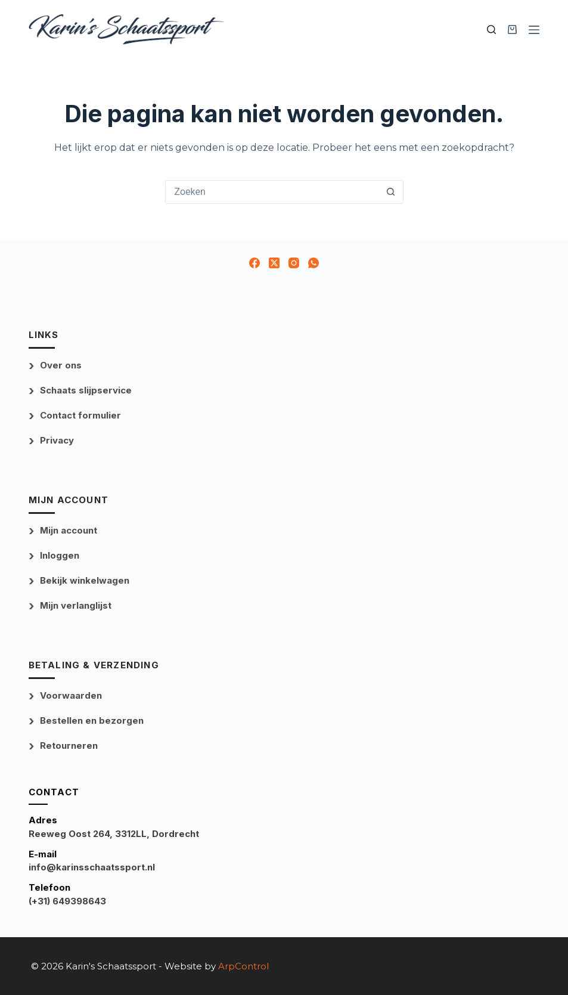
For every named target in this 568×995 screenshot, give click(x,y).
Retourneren (69, 745)
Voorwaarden (71, 695)
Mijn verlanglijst (75, 605)
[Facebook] (254, 263)
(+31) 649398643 (67, 901)
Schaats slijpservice (86, 390)
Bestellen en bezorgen (92, 720)
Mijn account (68, 530)
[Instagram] (293, 263)
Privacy (57, 440)
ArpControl (243, 966)
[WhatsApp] (313, 263)
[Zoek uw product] (491, 29)
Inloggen (59, 555)
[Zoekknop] (391, 192)
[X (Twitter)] (274, 263)
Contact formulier (80, 415)
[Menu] (534, 29)
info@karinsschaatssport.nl (92, 867)
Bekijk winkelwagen (84, 580)
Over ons (61, 365)
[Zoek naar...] (272, 192)
